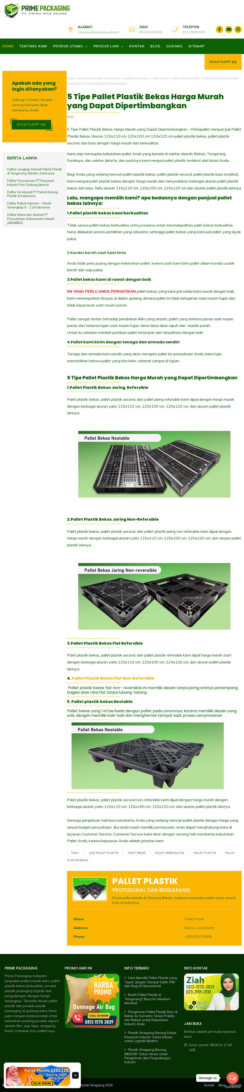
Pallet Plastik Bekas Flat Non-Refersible (113, 678)
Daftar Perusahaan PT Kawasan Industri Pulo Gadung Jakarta (30, 183)
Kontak (137, 46)
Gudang (174, 46)
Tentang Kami (33, 46)
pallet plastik (160, 78)
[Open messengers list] (233, 1078)
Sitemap (196, 46)
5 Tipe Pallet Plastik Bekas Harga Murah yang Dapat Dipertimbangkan (145, 101)
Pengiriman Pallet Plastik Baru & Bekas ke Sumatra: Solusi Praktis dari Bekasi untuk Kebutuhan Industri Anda (150, 1018)
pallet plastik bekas (186, 78)
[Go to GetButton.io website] (232, 1087)
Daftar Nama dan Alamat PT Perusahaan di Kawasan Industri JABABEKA (30, 219)
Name (78, 919)
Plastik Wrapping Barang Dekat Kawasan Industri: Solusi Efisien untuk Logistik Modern (150, 1037)
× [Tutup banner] (75, 1075)
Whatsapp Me (223, 62)
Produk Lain (106, 46)
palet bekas (113, 78)
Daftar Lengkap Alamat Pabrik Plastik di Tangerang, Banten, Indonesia (34, 171)
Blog (155, 46)
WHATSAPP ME (31, 124)
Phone (78, 936)
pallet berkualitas (136, 78)
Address (80, 928)
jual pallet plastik (90, 78)
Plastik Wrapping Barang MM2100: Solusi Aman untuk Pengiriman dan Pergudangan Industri (147, 1056)
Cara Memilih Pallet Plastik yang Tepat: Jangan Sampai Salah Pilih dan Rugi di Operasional (150, 982)
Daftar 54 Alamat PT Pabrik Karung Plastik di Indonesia (32, 194)
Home (7, 46)
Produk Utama (68, 46)
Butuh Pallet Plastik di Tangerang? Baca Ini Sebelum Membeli (147, 999)
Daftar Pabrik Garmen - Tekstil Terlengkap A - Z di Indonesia (29, 205)
